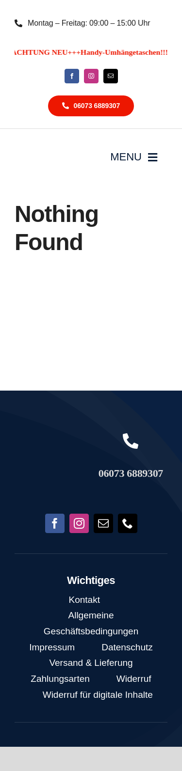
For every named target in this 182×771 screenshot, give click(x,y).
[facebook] (72, 76)
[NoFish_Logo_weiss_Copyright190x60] (51, 444)
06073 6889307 (131, 473)
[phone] (127, 523)
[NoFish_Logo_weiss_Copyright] (47, 149)
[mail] (110, 76)
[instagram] (91, 76)
